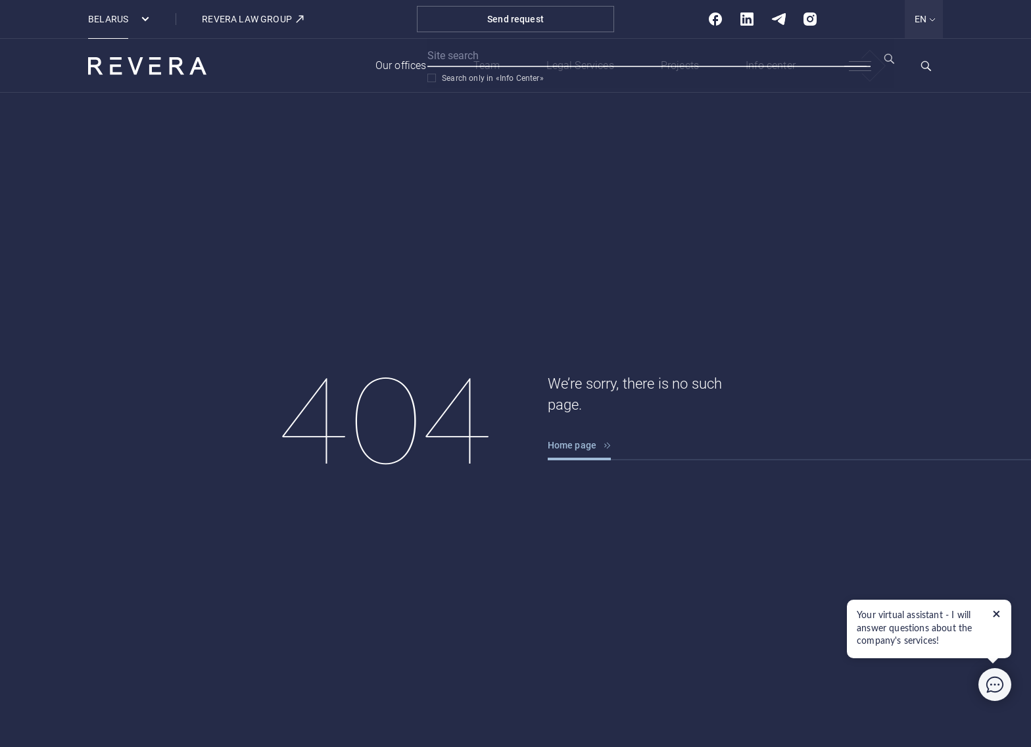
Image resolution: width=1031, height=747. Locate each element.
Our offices (401, 65)
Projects (680, 65)
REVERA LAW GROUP (253, 19)
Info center (771, 65)
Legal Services (579, 65)
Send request (515, 19)
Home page (579, 445)
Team (486, 65)
